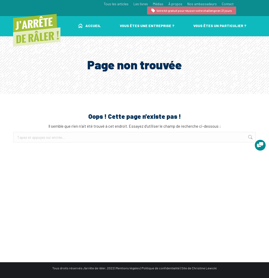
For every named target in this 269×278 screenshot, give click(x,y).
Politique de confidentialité (161, 268)
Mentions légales (128, 268)
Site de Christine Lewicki (199, 268)
